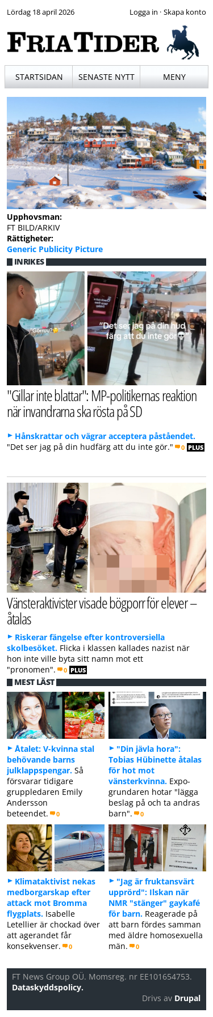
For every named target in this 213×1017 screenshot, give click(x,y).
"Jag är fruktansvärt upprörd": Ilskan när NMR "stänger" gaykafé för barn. (154, 897)
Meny (174, 76)
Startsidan (39, 76)
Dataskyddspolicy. (47, 987)
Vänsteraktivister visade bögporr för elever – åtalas (102, 610)
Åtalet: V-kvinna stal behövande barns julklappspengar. (50, 759)
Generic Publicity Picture (55, 249)
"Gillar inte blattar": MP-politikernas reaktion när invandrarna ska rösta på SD (102, 403)
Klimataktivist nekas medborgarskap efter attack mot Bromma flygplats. (51, 897)
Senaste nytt (106, 76)
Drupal (187, 998)
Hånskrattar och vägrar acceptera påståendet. (105, 436)
